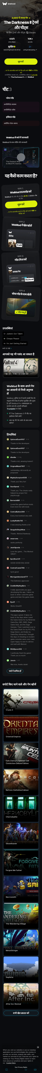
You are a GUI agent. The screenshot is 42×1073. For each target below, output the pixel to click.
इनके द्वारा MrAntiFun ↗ (30, 50)
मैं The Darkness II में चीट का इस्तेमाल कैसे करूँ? (20, 414)
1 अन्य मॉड (34, 75)
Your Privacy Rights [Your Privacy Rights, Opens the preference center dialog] (21, 1067)
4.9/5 (12, 38)
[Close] (38, 1047)
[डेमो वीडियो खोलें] (21, 157)
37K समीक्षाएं (11, 42)
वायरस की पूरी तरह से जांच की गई (12, 50)
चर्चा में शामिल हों (15, 671)
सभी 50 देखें (6, 348)
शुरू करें (20, 61)
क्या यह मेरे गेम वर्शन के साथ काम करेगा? (20, 421)
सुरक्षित (12, 46)
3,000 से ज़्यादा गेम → (21, 18)
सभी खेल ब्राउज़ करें (21, 1013)
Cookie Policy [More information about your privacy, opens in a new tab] (11, 1063)
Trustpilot (11, 409)
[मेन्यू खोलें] (37, 4)
